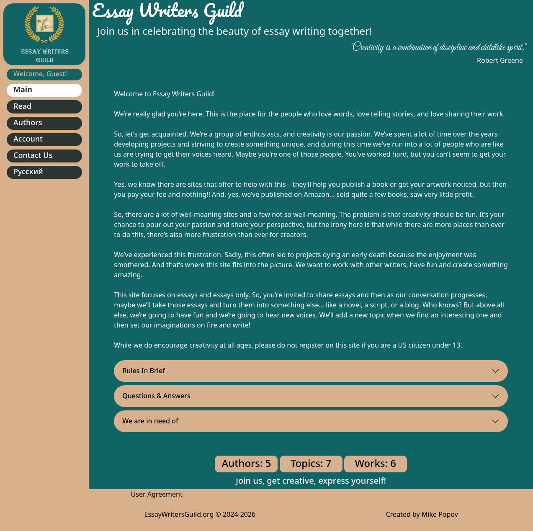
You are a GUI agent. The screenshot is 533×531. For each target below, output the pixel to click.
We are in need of (150, 420)
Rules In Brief (143, 370)
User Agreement (157, 494)
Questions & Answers (156, 395)
